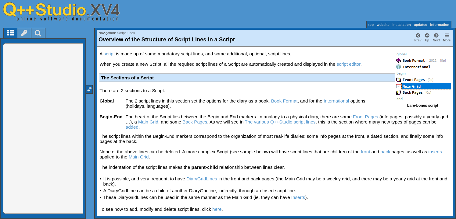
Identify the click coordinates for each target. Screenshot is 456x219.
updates (420, 24)
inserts (435, 151)
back (385, 151)
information (439, 24)
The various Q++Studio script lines (280, 121)
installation (402, 24)
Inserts (298, 197)
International (336, 100)
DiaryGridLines (201, 178)
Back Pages (194, 121)
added (132, 127)
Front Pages (365, 116)
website (383, 24)
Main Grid (148, 121)
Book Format (284, 100)
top (371, 24)
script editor (349, 64)
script (109, 53)
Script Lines (126, 33)
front (365, 151)
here (216, 209)
